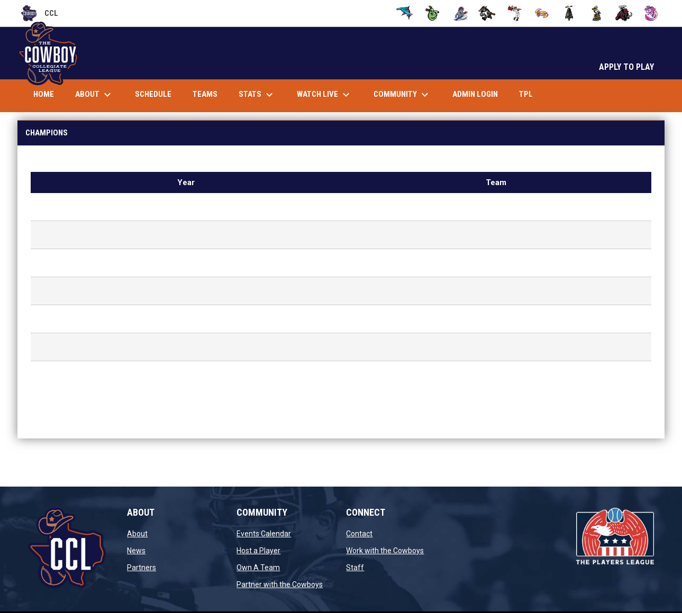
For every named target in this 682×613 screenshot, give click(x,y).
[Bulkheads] (405, 13)
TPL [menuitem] (530, 94)
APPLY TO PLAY (626, 67)
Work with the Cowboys (385, 550)
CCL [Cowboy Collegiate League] (39, 13)
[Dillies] (487, 13)
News (136, 550)
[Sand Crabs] (542, 13)
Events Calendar (264, 533)
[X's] (651, 13)
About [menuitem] (94, 94)
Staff (355, 567)
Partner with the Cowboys (280, 584)
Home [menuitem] (43, 94)
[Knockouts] (514, 13)
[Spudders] (569, 13)
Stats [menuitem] (257, 94)
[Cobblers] (432, 13)
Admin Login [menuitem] (475, 94)
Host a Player (258, 550)
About (137, 533)
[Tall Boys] (596, 13)
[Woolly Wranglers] (624, 13)
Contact (359, 533)
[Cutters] (460, 13)
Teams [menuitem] (205, 94)
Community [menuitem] (402, 94)
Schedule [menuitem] (153, 94)
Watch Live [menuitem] (328, 94)
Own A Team (258, 567)
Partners (141, 567)
